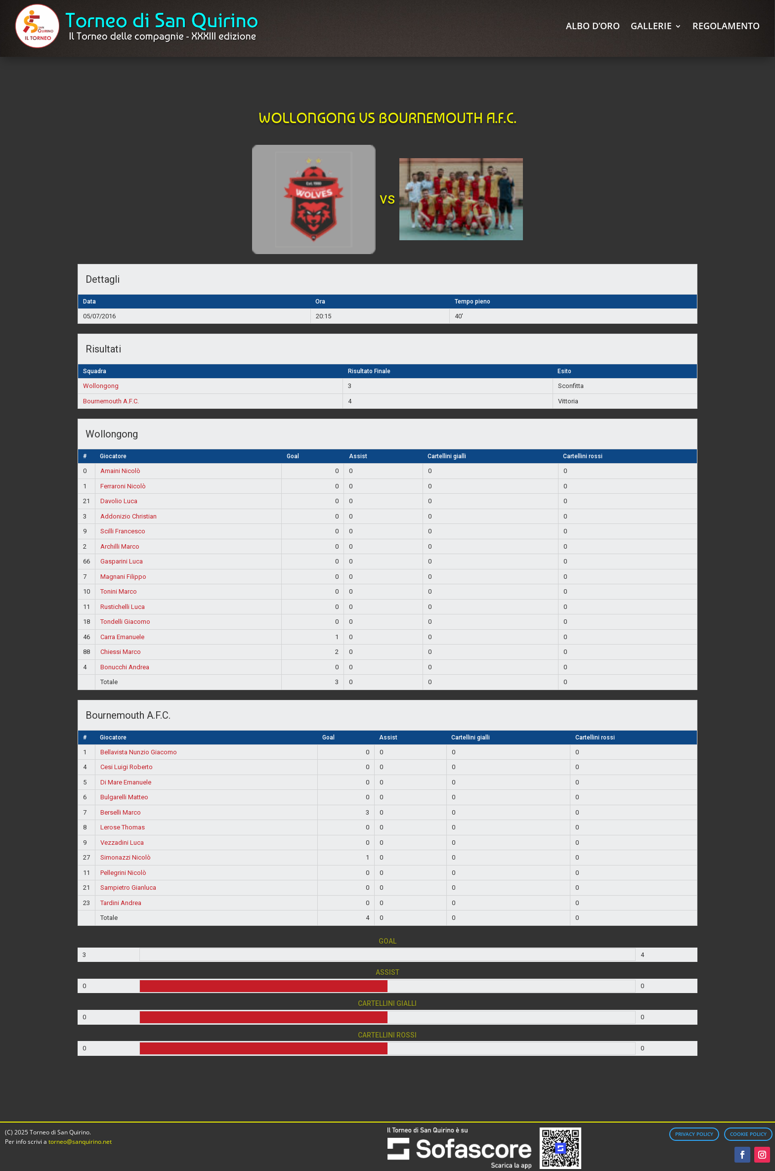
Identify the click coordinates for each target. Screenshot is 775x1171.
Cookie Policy (748, 1133)
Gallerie (651, 26)
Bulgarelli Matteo (124, 797)
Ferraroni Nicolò (123, 486)
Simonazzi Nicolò (125, 857)
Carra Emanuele (122, 637)
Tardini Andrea (120, 903)
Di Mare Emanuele (125, 782)
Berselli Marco (120, 812)
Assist (358, 456)
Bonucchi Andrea (124, 667)
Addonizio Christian (128, 516)
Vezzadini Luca (122, 842)
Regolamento (726, 26)
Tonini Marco (118, 591)
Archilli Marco (119, 546)
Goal (293, 456)
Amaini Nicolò (120, 471)
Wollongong (101, 386)
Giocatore (113, 456)
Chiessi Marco (120, 651)
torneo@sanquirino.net (80, 1141)
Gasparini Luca (121, 561)
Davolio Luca (118, 501)
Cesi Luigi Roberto (126, 767)
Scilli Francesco (122, 531)
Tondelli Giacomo (125, 621)
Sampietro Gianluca (128, 887)
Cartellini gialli (447, 456)
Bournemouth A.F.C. (111, 401)
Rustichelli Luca (122, 606)
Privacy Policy (694, 1133)
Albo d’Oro (593, 26)
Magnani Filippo (123, 576)
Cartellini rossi (583, 456)
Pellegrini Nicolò (123, 872)
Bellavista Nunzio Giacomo (138, 752)
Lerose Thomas (122, 827)
